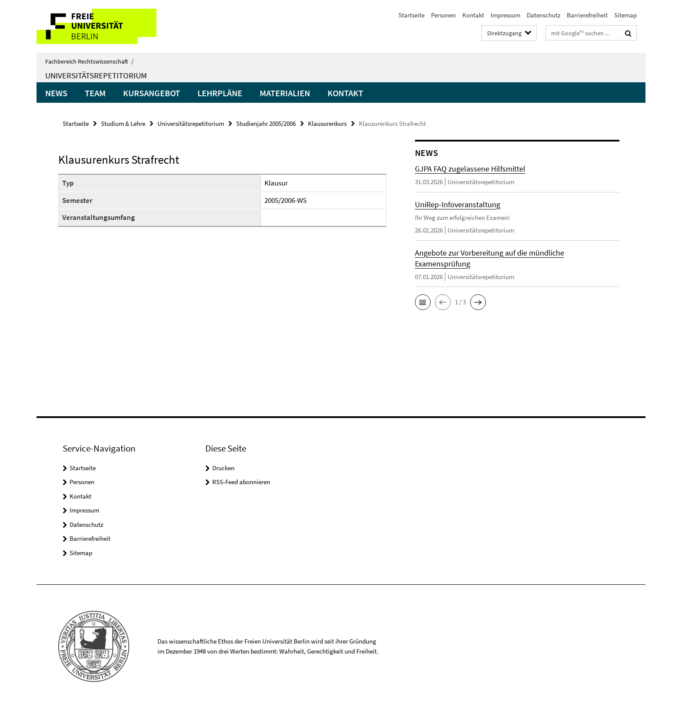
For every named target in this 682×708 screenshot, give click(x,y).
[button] (423, 302)
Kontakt (473, 15)
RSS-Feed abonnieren (241, 482)
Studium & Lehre (123, 123)
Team (95, 93)
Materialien (285, 93)
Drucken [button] (223, 468)
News (56, 93)
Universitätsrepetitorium (96, 75)
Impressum (505, 15)
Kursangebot (151, 93)
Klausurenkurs (327, 123)
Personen (443, 15)
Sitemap (625, 15)
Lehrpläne (219, 93)
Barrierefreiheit (587, 15)
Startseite (411, 15)
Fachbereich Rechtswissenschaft (89, 61)
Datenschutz (543, 15)
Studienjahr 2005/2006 (266, 123)
